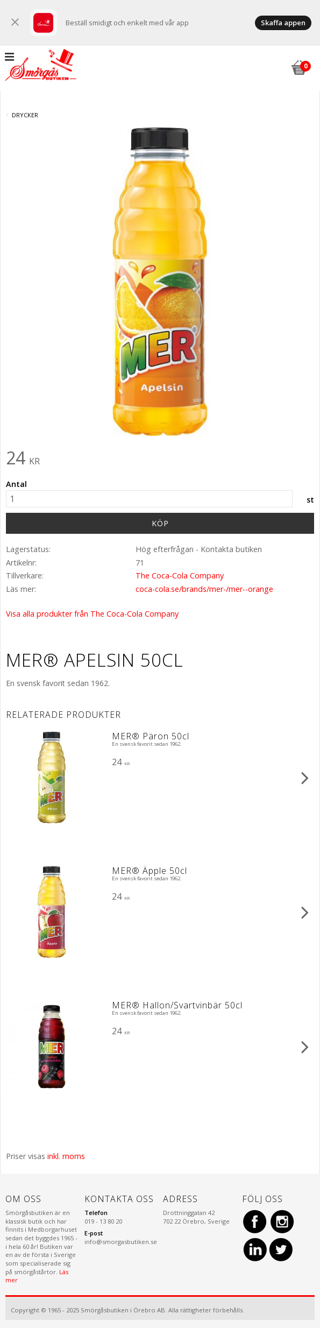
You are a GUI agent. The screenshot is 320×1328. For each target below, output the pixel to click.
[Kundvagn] (298, 66)
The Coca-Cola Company (180, 575)
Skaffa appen (283, 22)
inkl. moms (66, 1156)
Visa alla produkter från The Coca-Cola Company (92, 614)
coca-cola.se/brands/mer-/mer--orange (204, 589)
